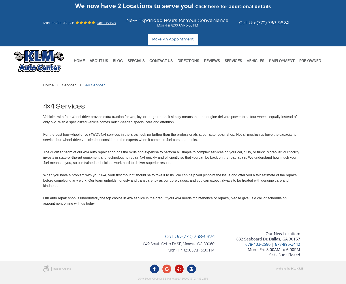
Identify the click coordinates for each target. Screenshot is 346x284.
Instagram (191, 269)
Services (233, 61)
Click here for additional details (233, 6)
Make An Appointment (173, 39)
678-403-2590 (258, 244)
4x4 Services (95, 85)
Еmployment (281, 61)
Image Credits (62, 268)
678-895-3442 (287, 244)
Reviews (212, 61)
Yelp (179, 269)
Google (166, 269)
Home (79, 61)
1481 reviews (106, 23)
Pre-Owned (310, 61)
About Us (99, 61)
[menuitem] (79, 61)
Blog (118, 61)
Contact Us (161, 61)
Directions (188, 61)
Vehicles (255, 61)
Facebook (154, 269)
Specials (136, 61)
